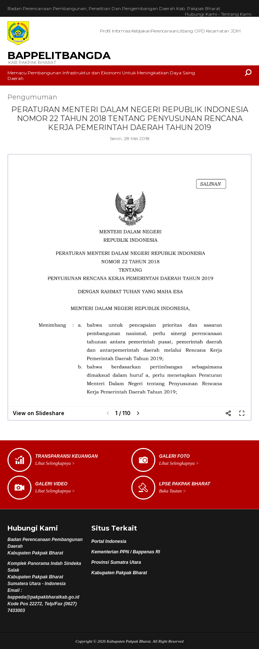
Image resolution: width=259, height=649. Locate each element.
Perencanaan (164, 31)
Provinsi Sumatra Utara (116, 562)
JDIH (235, 31)
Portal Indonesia (108, 541)
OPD (199, 31)
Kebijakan (141, 31)
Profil (105, 31)
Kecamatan (217, 31)
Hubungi (201, 14)
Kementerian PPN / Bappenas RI (125, 551)
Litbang (185, 31)
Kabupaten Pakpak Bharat (119, 572)
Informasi (121, 31)
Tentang (236, 14)
